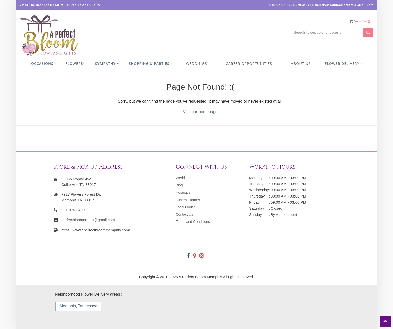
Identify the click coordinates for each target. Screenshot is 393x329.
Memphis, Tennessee (78, 306)
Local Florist (185, 207)
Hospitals (183, 192)
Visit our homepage (200, 112)
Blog (179, 185)
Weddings (196, 63)
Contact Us (184, 214)
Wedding (182, 178)
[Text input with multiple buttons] (327, 32)
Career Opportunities (249, 63)
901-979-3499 (73, 210)
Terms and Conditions (193, 222)
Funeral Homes (188, 200)
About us (301, 63)
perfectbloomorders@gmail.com (88, 220)
